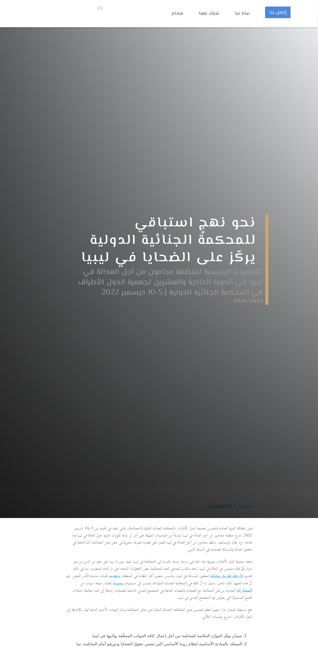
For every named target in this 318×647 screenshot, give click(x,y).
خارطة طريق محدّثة (227, 575)
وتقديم (115, 575)
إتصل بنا (277, 12)
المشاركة (244, 590)
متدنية (118, 582)
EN (100, 8)
